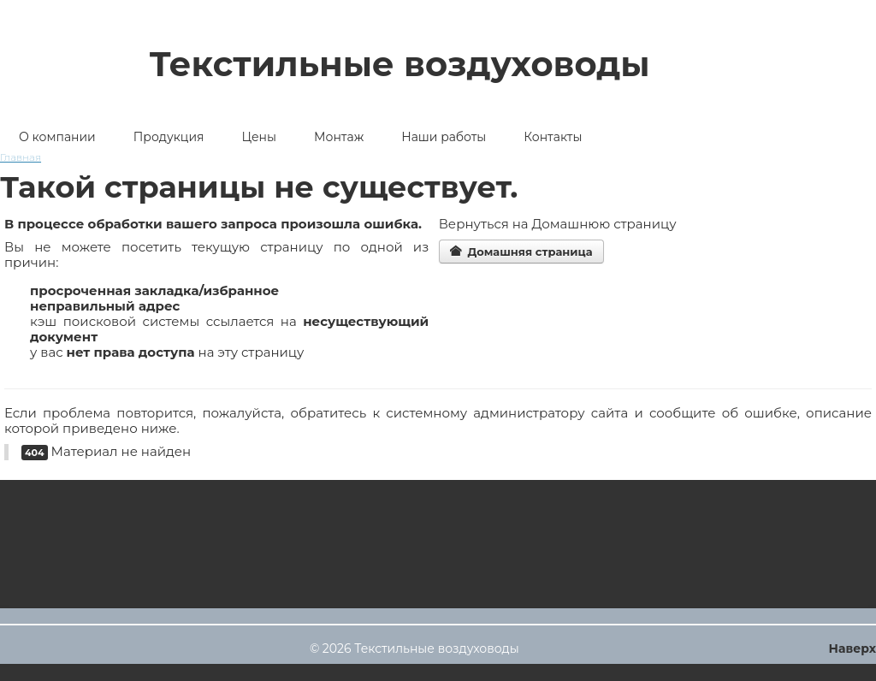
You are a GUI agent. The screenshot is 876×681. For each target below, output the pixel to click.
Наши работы (443, 137)
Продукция (168, 137)
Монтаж (339, 137)
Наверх (852, 648)
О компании (57, 137)
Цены (259, 137)
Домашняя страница (521, 251)
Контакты (553, 137)
